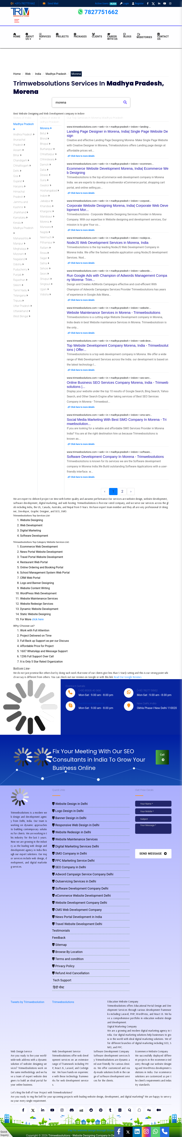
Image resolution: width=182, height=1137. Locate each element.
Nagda (45, 232)
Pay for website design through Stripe (91, 1130)
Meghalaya (21, 248)
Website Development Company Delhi (79, 902)
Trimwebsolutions (63, 1002)
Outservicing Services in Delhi (74, 881)
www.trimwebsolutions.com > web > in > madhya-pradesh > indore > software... (109, 452)
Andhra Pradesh (23, 134)
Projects (62, 35)
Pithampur (47, 242)
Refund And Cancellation (71, 973)
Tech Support (61, 980)
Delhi (17, 170)
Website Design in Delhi (70, 804)
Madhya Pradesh (56, 73)
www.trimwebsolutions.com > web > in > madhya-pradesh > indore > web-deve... (109, 340)
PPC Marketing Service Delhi (73, 860)
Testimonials (61, 930)
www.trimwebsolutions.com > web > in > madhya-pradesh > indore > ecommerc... (110, 163)
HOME (17, 35)
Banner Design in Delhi (69, 818)
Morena (46, 128)
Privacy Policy (63, 966)
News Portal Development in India (77, 917)
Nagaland (20, 259)
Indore (45, 195)
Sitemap (59, 945)
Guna (44, 180)
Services (45, 36)
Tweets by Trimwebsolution (27, 1002)
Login (124, 3)
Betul (44, 133)
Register (138, 3)
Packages (80, 35)
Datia (44, 169)
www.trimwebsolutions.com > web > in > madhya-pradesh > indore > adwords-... (109, 270)
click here (38, 619)
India (38, 73)
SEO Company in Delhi (69, 867)
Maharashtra (22, 238)
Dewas (45, 175)
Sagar (44, 258)
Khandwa (46, 206)
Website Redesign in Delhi (71, 832)
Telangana (20, 295)
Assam (18, 150)
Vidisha (45, 294)
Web (28, 73)
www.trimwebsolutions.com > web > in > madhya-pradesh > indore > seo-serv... (109, 377)
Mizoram (19, 254)
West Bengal (21, 316)
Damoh (45, 164)
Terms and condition (68, 959)
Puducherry (21, 269)
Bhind (44, 138)
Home (17, 73)
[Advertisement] (91, 61)
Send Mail (50, 3)
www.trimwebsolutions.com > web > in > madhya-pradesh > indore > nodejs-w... (109, 238)
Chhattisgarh (22, 165)
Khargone (47, 211)
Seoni (44, 273)
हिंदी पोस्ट (58, 987)
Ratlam (45, 247)
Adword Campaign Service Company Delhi (82, 874)
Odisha (18, 264)
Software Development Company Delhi (80, 888)
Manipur (19, 243)
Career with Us (112, 36)
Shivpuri (46, 279)
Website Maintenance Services (75, 839)
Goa (16, 176)
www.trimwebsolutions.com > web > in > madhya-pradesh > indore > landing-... (109, 126)
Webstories (144, 36)
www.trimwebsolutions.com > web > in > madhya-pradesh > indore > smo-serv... (109, 415)
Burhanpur (47, 149)
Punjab (18, 274)
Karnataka (20, 217)
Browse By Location (67, 952)
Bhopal (45, 143)
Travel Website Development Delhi (77, 924)
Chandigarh (21, 160)
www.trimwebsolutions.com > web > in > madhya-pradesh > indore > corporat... (109, 200)
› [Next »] (130, 491)
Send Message (153, 853)
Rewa (44, 253)
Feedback (59, 937)
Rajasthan (20, 280)
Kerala (18, 222)
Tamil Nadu (21, 290)
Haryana (19, 186)
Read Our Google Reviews (127, 677)
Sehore (45, 268)
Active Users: (106, 3)
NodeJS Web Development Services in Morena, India (107, 243)
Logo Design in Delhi (68, 811)
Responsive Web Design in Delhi (75, 825)
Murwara (46, 227)
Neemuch (47, 237)
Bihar (17, 155)
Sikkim (18, 285)
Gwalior (45, 185)
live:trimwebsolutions (91, 703)
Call (162, 757)
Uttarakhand (21, 311)
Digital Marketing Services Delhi (75, 846)
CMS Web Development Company (77, 910)
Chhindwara (48, 159)
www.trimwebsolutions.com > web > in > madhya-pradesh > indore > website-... (109, 308)
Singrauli (46, 284)
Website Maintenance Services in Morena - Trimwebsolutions (113, 312)
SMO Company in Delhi (69, 853)
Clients (97, 35)
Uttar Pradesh (22, 306)
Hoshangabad (49, 190)
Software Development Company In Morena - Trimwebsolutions (115, 457)
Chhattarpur (48, 154)
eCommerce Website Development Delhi (81, 895)
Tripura (18, 300)
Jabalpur (46, 201)
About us (30, 36)
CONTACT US (163, 36)
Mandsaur (47, 216)
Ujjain (44, 289)
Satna (44, 263)
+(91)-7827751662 (23, 3)
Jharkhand (20, 212)
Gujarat (18, 181)
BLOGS (127, 35)
